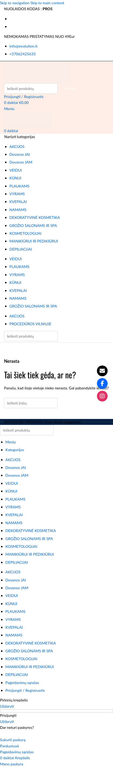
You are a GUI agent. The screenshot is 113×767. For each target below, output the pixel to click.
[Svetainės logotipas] (37, 71)
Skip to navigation (15, 3)
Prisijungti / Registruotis (25, 690)
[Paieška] (31, 88)
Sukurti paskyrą (12, 739)
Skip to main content (47, 3)
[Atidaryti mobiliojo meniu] (9, 108)
